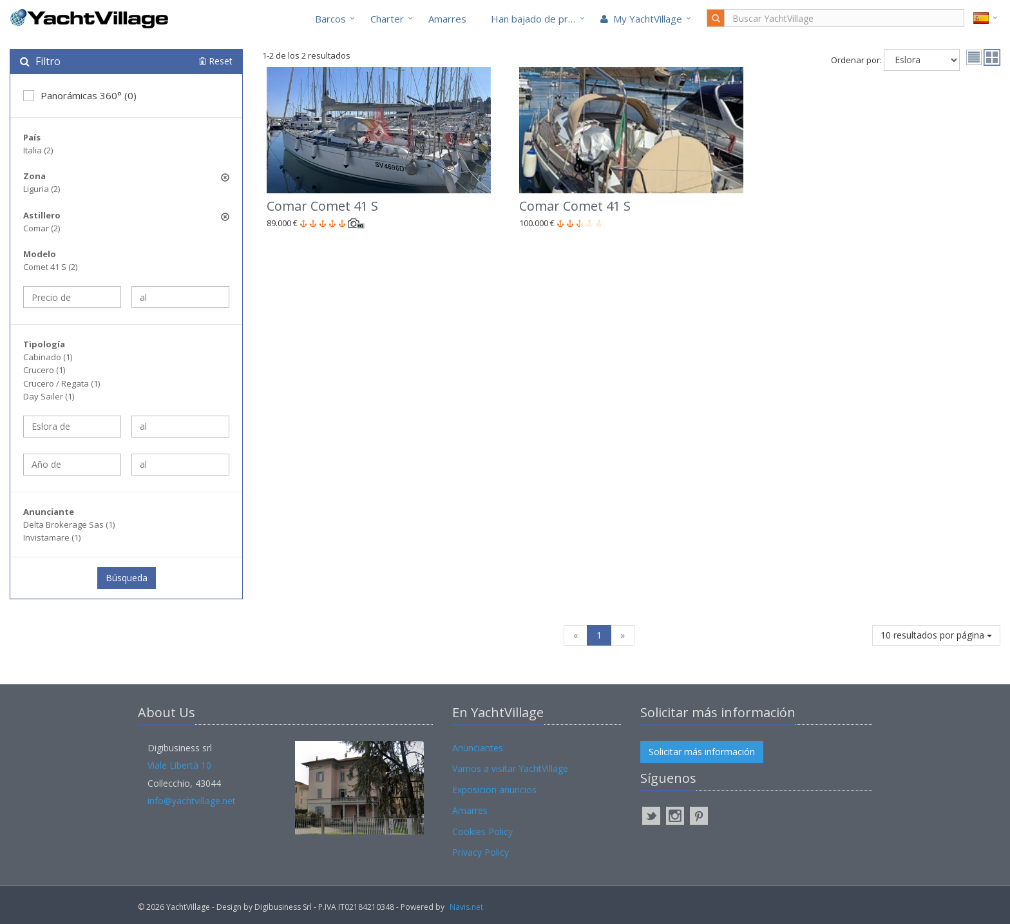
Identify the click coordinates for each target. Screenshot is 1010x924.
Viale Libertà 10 (179, 765)
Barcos (330, 18)
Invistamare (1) (52, 537)
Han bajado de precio (538, 18)
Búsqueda (127, 578)
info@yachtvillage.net (192, 800)
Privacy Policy (480, 852)
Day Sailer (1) (48, 396)
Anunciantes (477, 748)
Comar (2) (41, 228)
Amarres (447, 18)
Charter (387, 18)
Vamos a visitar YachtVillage (510, 768)
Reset (216, 61)
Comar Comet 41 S (322, 206)
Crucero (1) (44, 370)
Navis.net (466, 906)
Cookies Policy (482, 831)
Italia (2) (38, 150)
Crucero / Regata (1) (61, 383)
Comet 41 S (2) (50, 267)
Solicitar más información (702, 752)
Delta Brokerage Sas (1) (69, 524)
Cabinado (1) (47, 357)
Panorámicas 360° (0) (80, 95)
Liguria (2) (41, 189)
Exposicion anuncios (494, 790)
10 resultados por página (936, 635)
